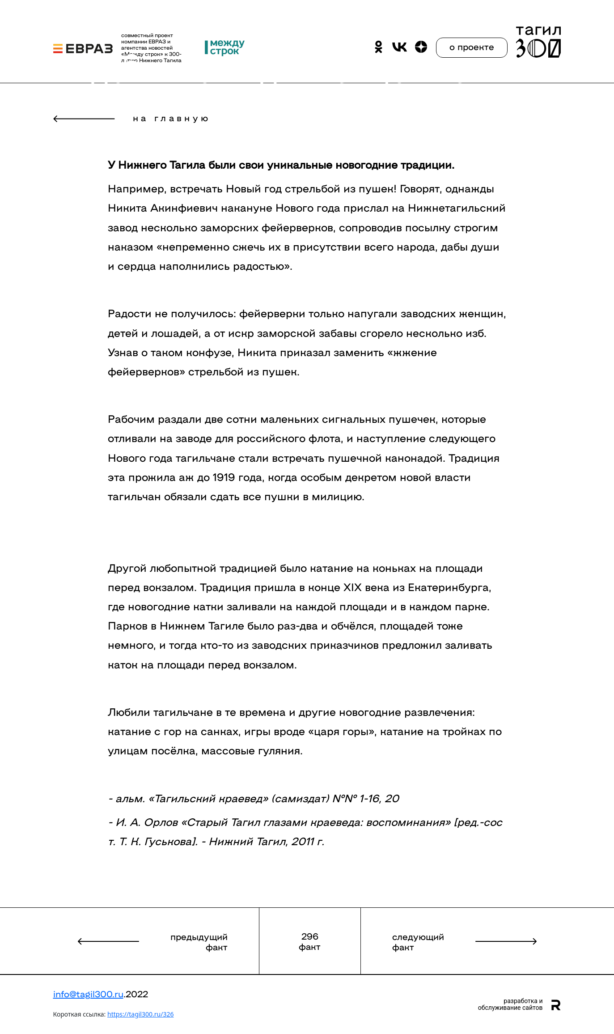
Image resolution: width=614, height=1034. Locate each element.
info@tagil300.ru (88, 993)
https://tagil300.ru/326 (140, 1014)
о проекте (471, 46)
